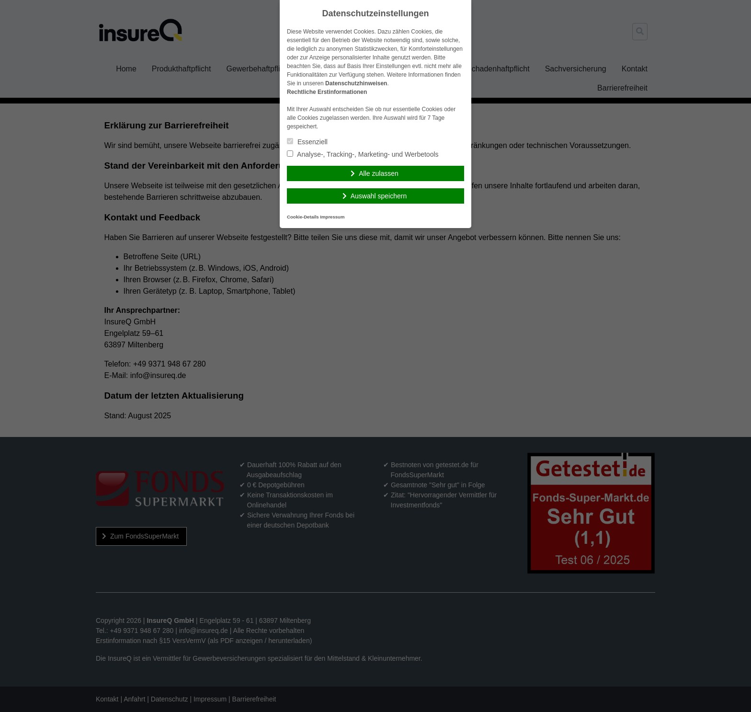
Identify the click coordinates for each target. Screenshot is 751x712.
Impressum (332, 216)
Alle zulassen (378, 173)
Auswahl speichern (379, 196)
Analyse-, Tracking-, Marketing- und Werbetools (363, 154)
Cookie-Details (303, 216)
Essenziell (307, 142)
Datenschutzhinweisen (356, 83)
